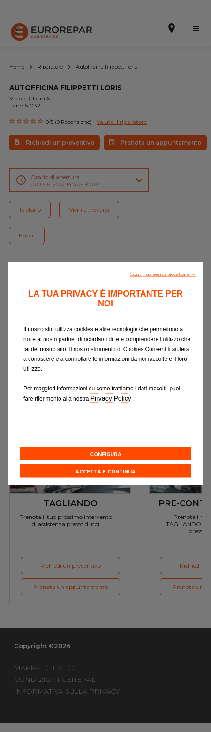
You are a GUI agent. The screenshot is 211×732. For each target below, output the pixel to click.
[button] (163, 273)
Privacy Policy (111, 398)
